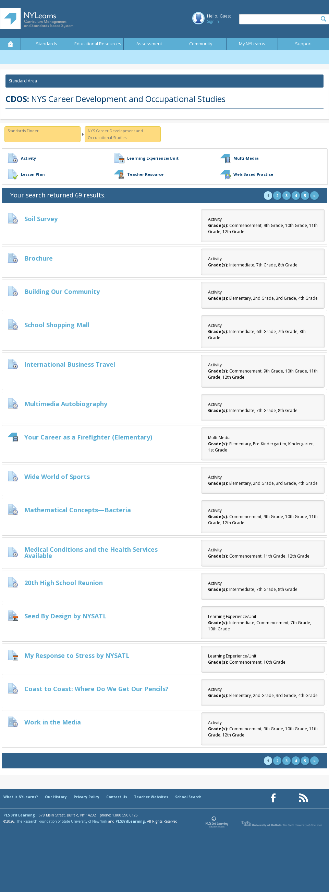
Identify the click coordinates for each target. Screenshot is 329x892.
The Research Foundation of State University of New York (61, 821)
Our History (56, 796)
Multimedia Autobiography (65, 404)
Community (200, 44)
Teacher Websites (151, 796)
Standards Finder (23, 130)
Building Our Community (62, 291)
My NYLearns (252, 44)
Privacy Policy (86, 796)
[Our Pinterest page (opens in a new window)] (288, 798)
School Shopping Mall (56, 325)
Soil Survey (41, 219)
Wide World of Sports (57, 476)
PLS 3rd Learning (19, 815)
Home (10, 44)
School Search (188, 796)
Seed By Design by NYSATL (65, 616)
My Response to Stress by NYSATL (77, 655)
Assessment (149, 44)
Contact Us (116, 796)
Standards (46, 44)
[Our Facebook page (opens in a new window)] (273, 798)
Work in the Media (52, 722)
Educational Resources (97, 44)
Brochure (38, 258)
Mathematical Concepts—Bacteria (77, 510)
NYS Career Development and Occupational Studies (115, 134)
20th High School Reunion (63, 583)
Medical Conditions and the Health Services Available (91, 552)
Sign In (213, 21)
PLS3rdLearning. (130, 821)
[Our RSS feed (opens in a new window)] (303, 798)
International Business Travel (69, 364)
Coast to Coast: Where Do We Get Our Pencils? (96, 689)
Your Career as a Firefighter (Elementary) (88, 437)
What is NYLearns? (20, 796)
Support (303, 44)
